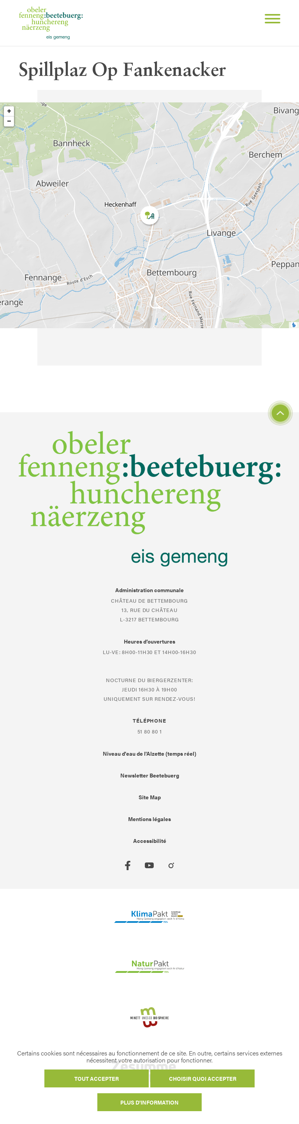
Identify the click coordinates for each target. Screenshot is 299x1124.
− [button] (9, 121)
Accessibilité (149, 840)
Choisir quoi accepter (202, 1078)
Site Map (150, 797)
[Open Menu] (269, 20)
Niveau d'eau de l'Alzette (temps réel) (149, 753)
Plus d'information (149, 1102)
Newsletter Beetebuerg (149, 775)
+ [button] (9, 111)
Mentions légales (149, 819)
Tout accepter (96, 1078)
